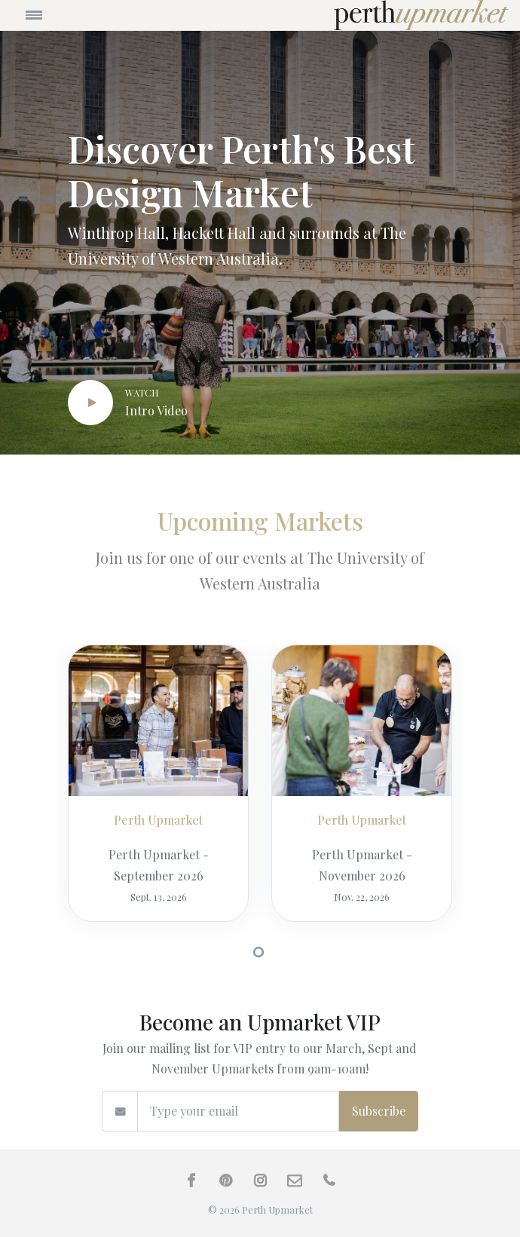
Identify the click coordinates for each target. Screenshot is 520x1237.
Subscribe (378, 1111)
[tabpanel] (158, 792)
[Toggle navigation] (73, 14)
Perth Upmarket (158, 820)
